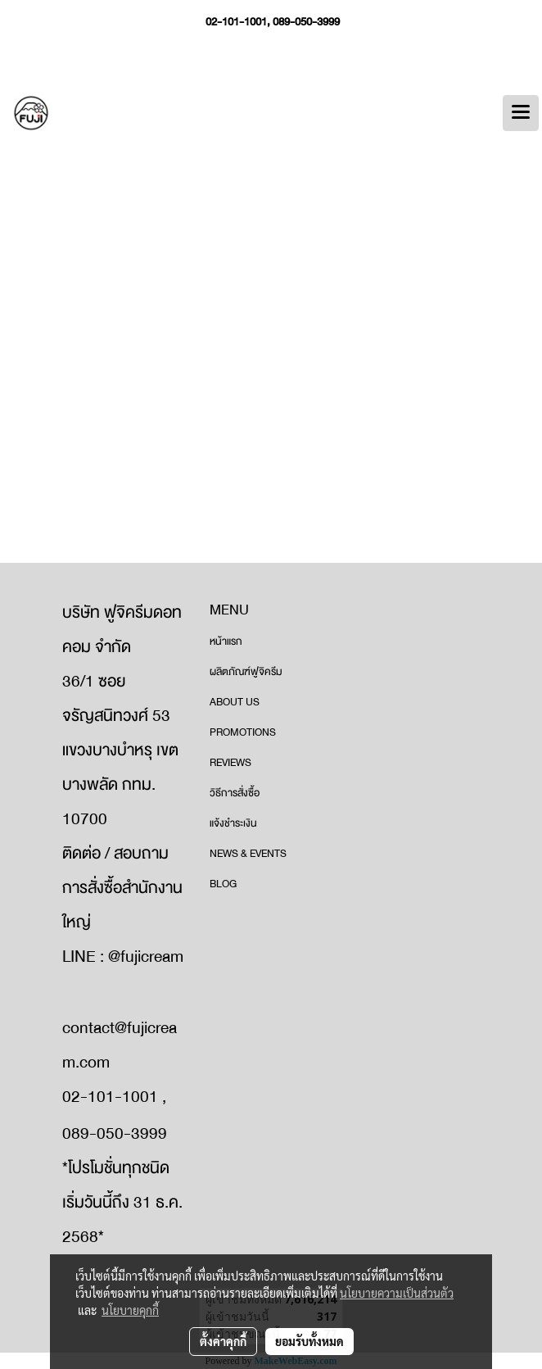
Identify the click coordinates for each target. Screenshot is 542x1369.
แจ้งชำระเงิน (233, 823)
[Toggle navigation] (521, 113)
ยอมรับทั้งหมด (309, 1341)
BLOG (223, 884)
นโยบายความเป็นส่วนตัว (397, 1292)
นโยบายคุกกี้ (130, 1310)
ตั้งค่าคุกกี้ (223, 1341)
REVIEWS (230, 763)
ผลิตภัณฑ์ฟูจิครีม (246, 672)
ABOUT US (235, 702)
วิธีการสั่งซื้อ (235, 793)
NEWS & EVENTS (248, 854)
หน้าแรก (226, 641)
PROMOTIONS (243, 732)
